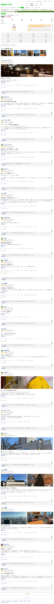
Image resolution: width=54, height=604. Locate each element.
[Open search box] (2, 45)
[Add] (51, 14)
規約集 (25, 601)
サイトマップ (34, 1)
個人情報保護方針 (8, 601)
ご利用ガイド (29, 1)
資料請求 (29, 601)
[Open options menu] (13, 45)
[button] (4, 53)
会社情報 (2, 601)
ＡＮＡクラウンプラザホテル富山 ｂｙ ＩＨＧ (10, 15)
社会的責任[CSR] (16, 601)
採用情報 (21, 601)
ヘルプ (25, 1)
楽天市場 (45, 1)
